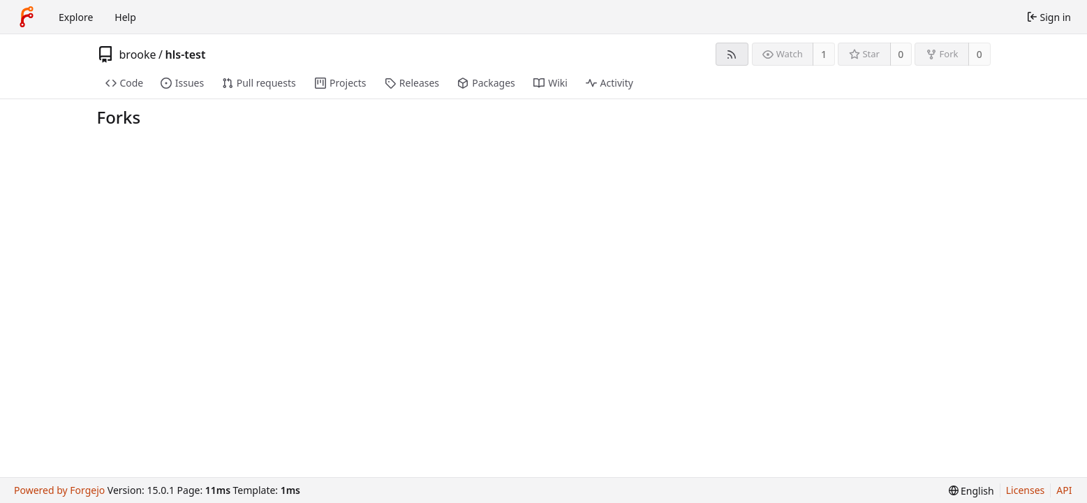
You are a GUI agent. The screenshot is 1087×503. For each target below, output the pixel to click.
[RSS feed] (732, 54)
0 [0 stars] (900, 54)
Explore (76, 17)
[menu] (971, 490)
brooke (137, 54)
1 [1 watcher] (824, 54)
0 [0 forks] (979, 54)
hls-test (185, 54)
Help (125, 17)
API (1064, 490)
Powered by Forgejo (59, 490)
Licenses (1025, 490)
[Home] (26, 16)
